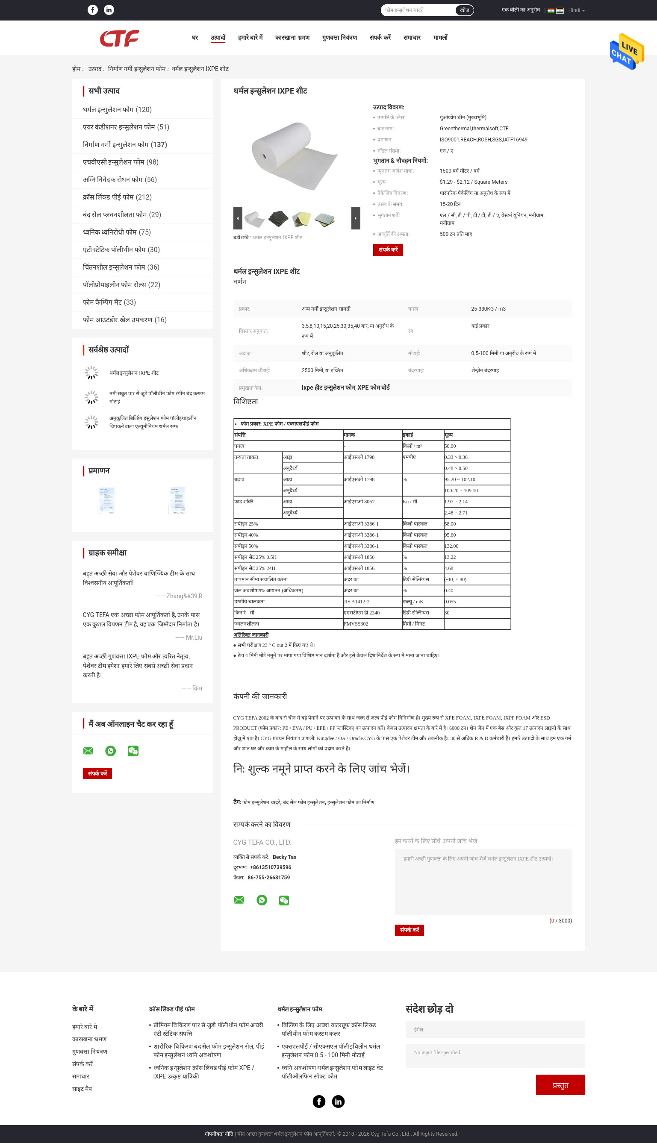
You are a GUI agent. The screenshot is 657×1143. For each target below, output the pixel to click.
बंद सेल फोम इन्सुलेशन (304, 802)
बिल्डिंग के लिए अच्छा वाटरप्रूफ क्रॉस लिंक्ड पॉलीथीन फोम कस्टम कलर (329, 1029)
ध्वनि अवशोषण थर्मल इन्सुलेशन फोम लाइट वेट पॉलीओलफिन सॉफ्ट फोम (332, 1072)
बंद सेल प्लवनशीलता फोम (115, 215)
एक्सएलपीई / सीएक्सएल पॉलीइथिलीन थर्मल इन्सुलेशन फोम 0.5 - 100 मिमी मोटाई (331, 1050)
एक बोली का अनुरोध (521, 10)
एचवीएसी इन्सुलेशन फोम (114, 162)
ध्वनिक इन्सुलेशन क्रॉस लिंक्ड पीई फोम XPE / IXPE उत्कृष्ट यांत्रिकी (204, 1072)
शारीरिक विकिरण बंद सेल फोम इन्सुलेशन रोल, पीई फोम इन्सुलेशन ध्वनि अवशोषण (208, 1050)
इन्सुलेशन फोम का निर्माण (350, 802)
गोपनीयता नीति (219, 1134)
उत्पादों (218, 37)
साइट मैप (82, 1088)
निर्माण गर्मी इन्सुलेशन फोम (136, 68)
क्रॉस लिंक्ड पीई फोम (108, 197)
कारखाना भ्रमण (292, 37)
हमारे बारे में (250, 37)
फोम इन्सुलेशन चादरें (261, 802)
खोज (464, 10)
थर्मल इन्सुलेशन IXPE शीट (134, 373)
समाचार (412, 37)
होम (76, 68)
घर (195, 37)
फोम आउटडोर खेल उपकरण (118, 320)
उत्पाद (94, 68)
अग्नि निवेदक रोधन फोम (113, 180)
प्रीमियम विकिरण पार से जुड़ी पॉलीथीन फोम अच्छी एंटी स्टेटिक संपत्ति (208, 1029)
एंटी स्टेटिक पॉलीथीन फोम (114, 250)
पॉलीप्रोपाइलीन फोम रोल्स (115, 285)
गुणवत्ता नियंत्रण (339, 37)
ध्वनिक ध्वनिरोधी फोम (110, 232)
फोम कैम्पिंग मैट (102, 302)
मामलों (440, 37)
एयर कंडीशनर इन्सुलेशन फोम (119, 127)
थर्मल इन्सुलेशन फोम (108, 110)
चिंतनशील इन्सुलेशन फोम (114, 267)
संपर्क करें (380, 37)
